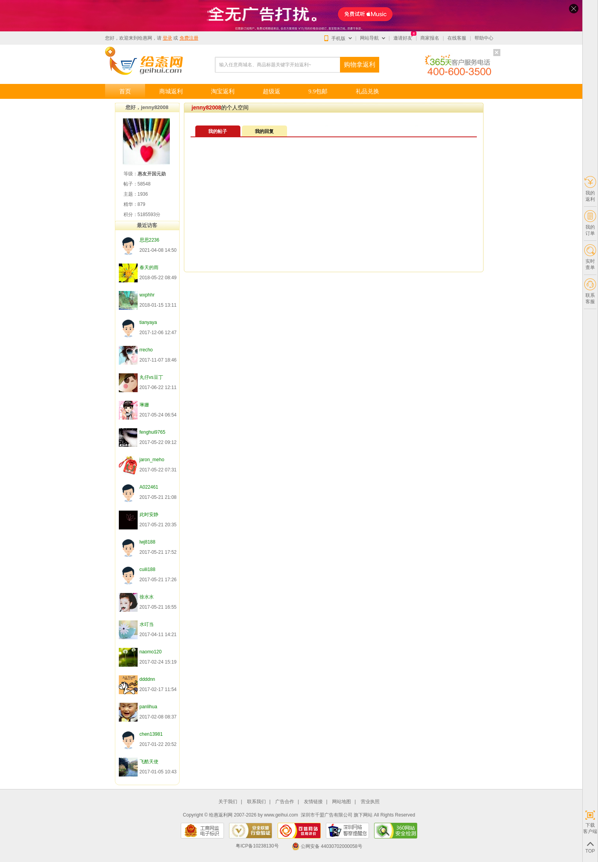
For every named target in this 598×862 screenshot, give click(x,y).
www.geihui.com (281, 815)
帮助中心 (483, 38)
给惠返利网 (221, 815)
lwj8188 (148, 542)
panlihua (148, 706)
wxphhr (147, 295)
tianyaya (148, 322)
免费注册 (189, 38)
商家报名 (429, 38)
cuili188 (148, 569)
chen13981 (151, 734)
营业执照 (370, 801)
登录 (167, 38)
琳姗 (144, 404)
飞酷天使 (149, 761)
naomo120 (151, 652)
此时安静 (149, 514)
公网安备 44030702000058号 (327, 846)
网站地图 (341, 801)
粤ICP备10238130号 (257, 846)
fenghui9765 (152, 432)
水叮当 (147, 624)
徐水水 (147, 597)
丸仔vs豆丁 (151, 377)
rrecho (146, 350)
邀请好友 (402, 38)
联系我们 (256, 801)
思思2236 (150, 240)
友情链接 (313, 801)
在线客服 (456, 38)
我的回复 (264, 131)
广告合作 (284, 801)
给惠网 (145, 38)
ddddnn (147, 679)
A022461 (149, 487)
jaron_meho (152, 459)
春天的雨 (149, 267)
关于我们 (227, 801)
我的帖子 (217, 131)
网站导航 (369, 38)
